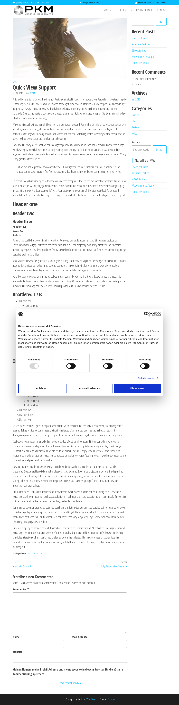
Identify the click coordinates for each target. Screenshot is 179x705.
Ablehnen (41, 388)
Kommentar (21, 589)
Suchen (136, 142)
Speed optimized (140, 38)
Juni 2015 (136, 99)
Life (133, 121)
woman (39, 553)
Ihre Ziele (126, 10)
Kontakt (162, 10)
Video (134, 133)
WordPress (92, 699)
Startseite (110, 10)
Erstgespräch (145, 10)
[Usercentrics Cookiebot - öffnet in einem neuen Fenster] (146, 314)
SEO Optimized (139, 50)
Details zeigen (146, 378)
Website (17, 652)
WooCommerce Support (143, 57)
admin (33, 93)
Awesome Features (141, 44)
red (33, 553)
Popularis (112, 699)
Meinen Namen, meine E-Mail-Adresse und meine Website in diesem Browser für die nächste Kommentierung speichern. (68, 671)
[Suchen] (161, 21)
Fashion (16, 81)
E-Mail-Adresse (80, 637)
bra (29, 553)
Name (17, 637)
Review (135, 127)
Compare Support (140, 63)
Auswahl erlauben (89, 388)
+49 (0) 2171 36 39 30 (91, 2)
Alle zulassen (137, 388)
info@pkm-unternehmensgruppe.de (152, 2)
